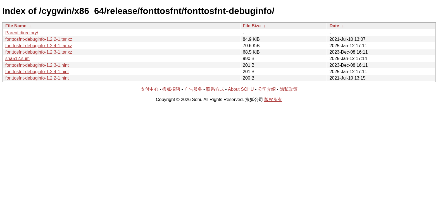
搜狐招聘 (171, 89)
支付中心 (149, 89)
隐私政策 (288, 89)
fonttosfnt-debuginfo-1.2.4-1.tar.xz (38, 45)
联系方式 (215, 89)
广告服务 (193, 89)
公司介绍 (267, 89)
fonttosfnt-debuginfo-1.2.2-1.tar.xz (38, 39)
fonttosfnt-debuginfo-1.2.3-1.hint (37, 65)
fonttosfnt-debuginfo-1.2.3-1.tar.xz (38, 52)
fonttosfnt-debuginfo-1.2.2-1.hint (37, 78)
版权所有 (273, 99)
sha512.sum (17, 58)
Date (334, 25)
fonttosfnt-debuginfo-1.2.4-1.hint (37, 71)
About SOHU (241, 89)
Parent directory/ (21, 32)
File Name (16, 25)
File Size (252, 25)
